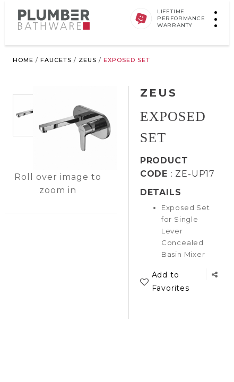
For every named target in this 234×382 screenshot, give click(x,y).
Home (23, 60)
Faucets (56, 60)
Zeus (88, 60)
